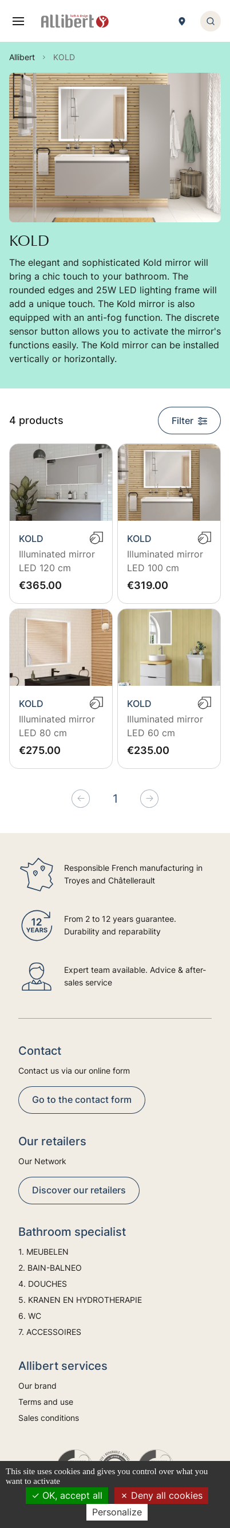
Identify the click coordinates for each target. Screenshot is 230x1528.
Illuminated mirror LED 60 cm (165, 726)
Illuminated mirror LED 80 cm (57, 726)
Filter (189, 420)
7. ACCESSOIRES (49, 1332)
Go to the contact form (82, 1099)
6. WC (29, 1316)
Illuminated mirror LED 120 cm (57, 561)
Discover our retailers (79, 1190)
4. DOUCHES (42, 1284)
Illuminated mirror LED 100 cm (165, 561)
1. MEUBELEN (43, 1251)
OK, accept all (66, 1495)
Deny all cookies (161, 1495)
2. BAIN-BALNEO (50, 1267)
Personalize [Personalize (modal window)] (117, 1512)
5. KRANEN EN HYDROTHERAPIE (80, 1300)
